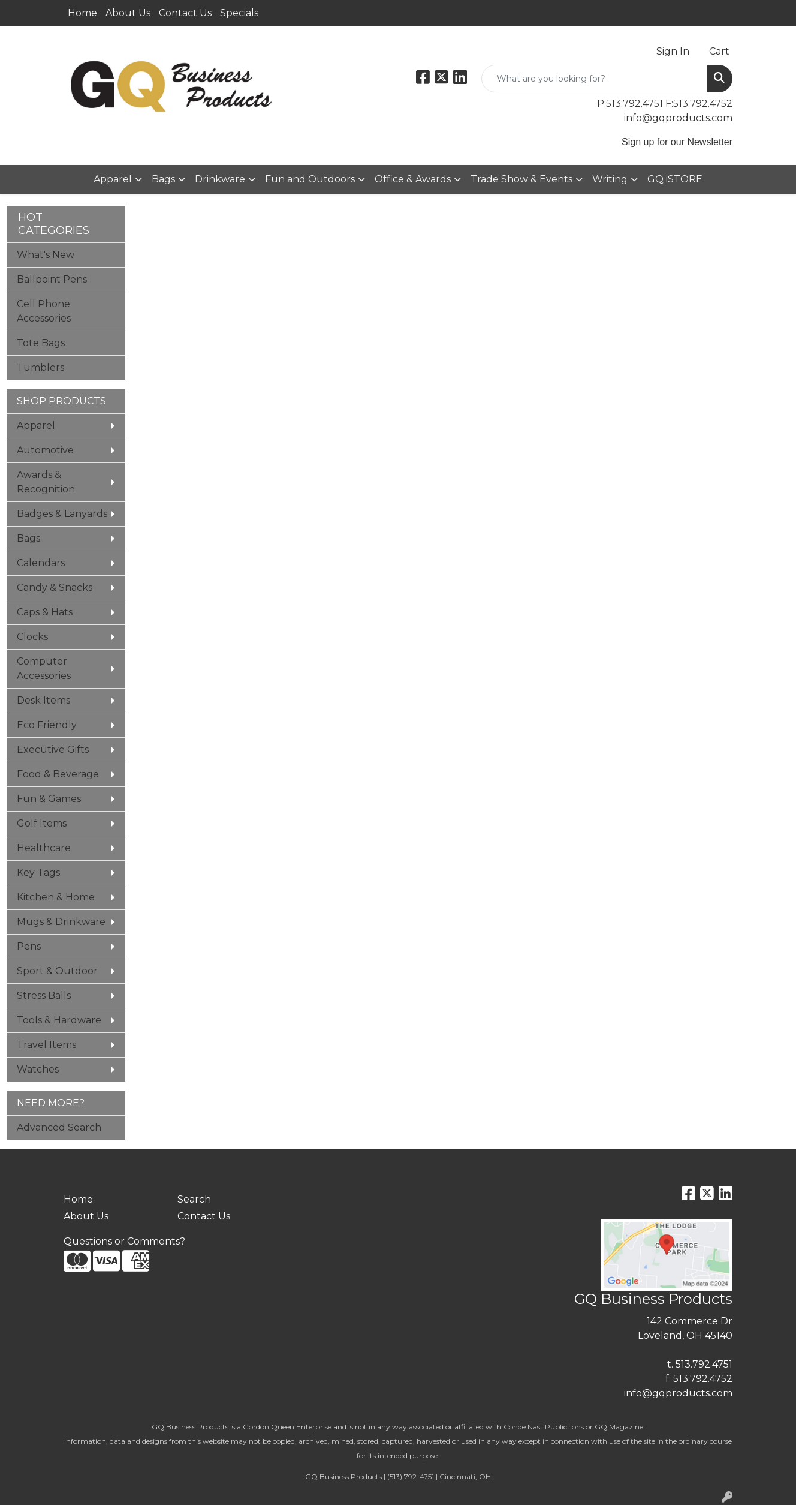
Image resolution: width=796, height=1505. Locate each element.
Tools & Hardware (59, 1020)
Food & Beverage (58, 774)
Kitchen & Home (56, 897)
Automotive (45, 450)
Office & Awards (413, 179)
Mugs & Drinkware (61, 921)
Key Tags (38, 872)
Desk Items (43, 700)
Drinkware (220, 179)
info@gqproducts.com (678, 118)
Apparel (113, 179)
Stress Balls (44, 995)
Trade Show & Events (521, 179)
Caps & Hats (45, 612)
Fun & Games (49, 798)
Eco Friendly (47, 725)
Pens (29, 946)
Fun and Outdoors (310, 179)
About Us (127, 13)
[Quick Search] (594, 78)
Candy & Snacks (54, 587)
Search (194, 1199)
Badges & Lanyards (62, 513)
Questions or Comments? (124, 1241)
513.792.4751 (704, 1364)
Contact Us (185, 13)
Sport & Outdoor (57, 971)
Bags (163, 179)
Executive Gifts (53, 749)
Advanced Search (59, 1127)
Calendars (41, 563)
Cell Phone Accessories (44, 311)
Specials (239, 13)
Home (82, 13)
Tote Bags (41, 343)
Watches (38, 1069)
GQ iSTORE (674, 179)
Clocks (32, 636)
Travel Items (46, 1044)
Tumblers (40, 367)
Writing (610, 179)
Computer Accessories (44, 668)
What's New (45, 254)
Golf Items (42, 823)
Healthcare (44, 848)
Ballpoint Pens (52, 279)
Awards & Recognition (46, 482)
